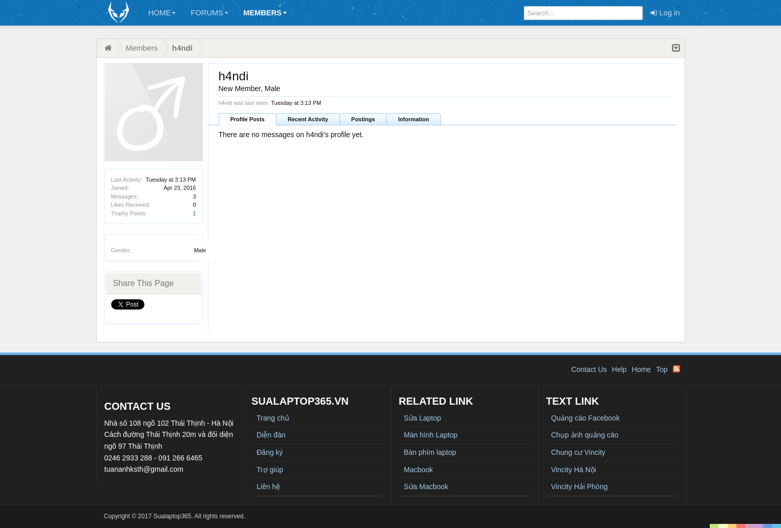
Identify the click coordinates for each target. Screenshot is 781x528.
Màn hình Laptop (431, 435)
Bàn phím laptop (430, 452)
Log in (665, 13)
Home (162, 13)
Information (413, 119)
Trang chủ (273, 418)
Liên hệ (268, 486)
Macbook (418, 470)
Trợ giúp (270, 470)
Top (662, 369)
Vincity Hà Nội (573, 470)
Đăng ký (270, 452)
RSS (676, 368)
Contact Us (589, 369)
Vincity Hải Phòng (579, 486)
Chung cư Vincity (578, 452)
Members (264, 13)
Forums (209, 13)
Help (619, 369)
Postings (363, 119)
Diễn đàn (271, 435)
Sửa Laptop (422, 418)
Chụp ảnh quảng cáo (585, 435)
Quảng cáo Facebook (585, 418)
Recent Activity (308, 119)
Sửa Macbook (426, 486)
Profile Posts (247, 119)
